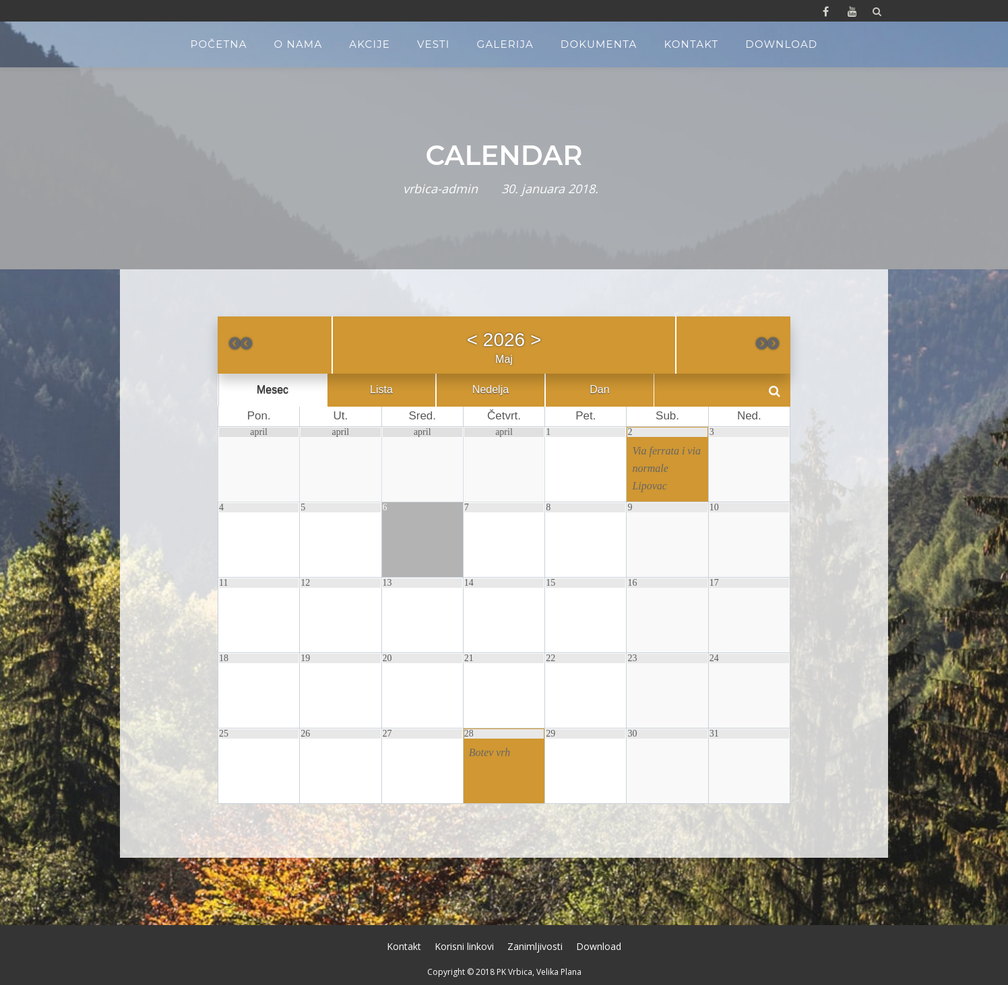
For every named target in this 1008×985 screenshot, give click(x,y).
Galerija (505, 44)
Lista (381, 390)
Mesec (272, 390)
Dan (599, 390)
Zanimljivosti (535, 946)
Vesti (433, 44)
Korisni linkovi (464, 946)
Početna (219, 44)
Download (781, 44)
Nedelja (490, 390)
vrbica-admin (440, 188)
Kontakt (691, 44)
